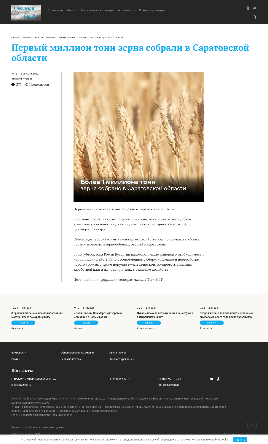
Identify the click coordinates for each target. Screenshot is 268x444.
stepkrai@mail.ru (21, 384)
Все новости (18, 352)
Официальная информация (97, 10)
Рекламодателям (71, 359)
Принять (240, 439)
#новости (16, 78)
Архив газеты (126, 10)
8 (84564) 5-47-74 (119, 378)
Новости (39, 37)
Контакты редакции (151, 10)
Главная (15, 37)
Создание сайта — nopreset (240, 434)
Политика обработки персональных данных (38, 427)
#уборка (27, 78)
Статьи (71, 10)
